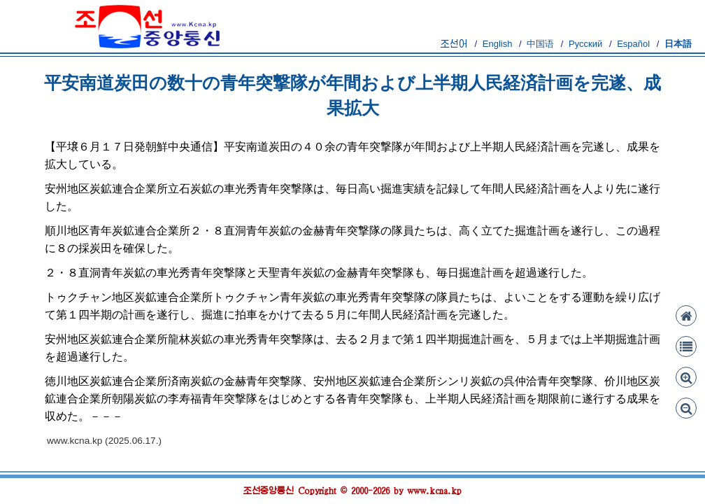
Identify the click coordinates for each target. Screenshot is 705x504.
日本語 (678, 43)
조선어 (454, 43)
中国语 (540, 43)
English (498, 43)
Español (633, 43)
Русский (585, 43)
